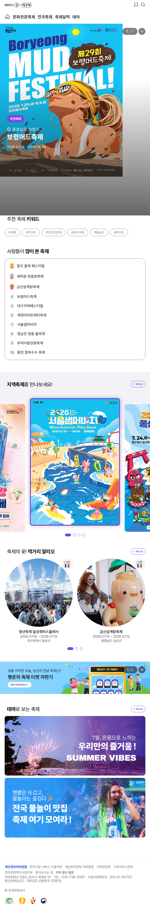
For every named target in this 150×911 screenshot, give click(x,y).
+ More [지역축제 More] (138, 384)
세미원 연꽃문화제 (30, 276)
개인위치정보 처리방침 (79, 867)
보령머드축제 (27, 296)
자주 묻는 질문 (65, 872)
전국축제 (45, 16)
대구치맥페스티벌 (30, 306)
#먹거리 (31, 232)
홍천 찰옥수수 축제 (31, 352)
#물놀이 (99, 232)
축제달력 (62, 16)
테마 (76, 16)
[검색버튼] (143, 4)
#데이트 (119, 232)
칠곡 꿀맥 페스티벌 (31, 266)
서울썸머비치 (27, 324)
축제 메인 (7, 17)
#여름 (12, 232)
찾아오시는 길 (44, 872)
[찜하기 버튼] (136, 4)
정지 (141, 31)
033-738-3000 (73, 877)
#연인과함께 (54, 232)
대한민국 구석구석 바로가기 (18, 5)
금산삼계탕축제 (28, 287)
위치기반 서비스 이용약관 (46, 867)
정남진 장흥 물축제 (31, 334)
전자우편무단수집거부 (19, 872)
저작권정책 (104, 867)
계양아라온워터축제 (31, 315)
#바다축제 (77, 232)
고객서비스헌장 (123, 867)
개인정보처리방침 (16, 867)
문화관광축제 (24, 16)
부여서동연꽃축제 (30, 343)
